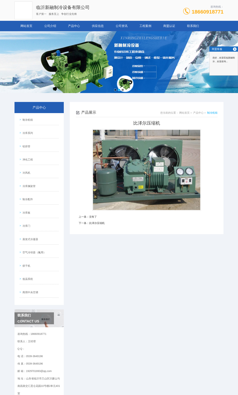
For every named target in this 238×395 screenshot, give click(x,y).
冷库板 (25, 192)
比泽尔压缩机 (97, 223)
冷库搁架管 (27, 171)
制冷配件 (26, 181)
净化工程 (26, 150)
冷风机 (25, 160)
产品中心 (74, 25)
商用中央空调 (29, 255)
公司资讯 (122, 25)
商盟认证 (169, 25)
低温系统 (26, 245)
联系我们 (193, 25)
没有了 (93, 216)
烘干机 (25, 234)
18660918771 (207, 12)
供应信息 (98, 25)
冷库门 (25, 202)
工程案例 (145, 25)
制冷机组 (26, 118)
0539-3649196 (77, 377)
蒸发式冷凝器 (29, 213)
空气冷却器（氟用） (33, 224)
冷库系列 (26, 128)
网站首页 (26, 25)
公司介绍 (50, 25)
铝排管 (25, 139)
